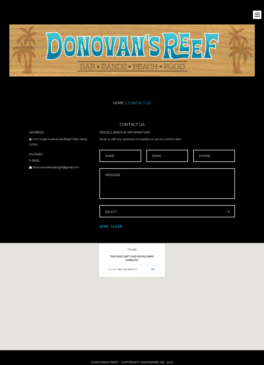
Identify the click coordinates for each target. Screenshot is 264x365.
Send (104, 226)
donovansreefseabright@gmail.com (56, 167)
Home (118, 103)
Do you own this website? (123, 269)
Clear (116, 226)
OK (153, 269)
